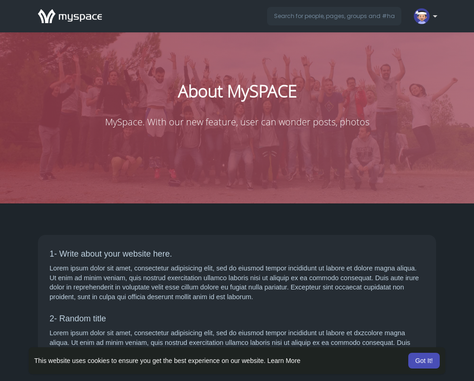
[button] (334, 16)
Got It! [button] (424, 360)
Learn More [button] (284, 360)
